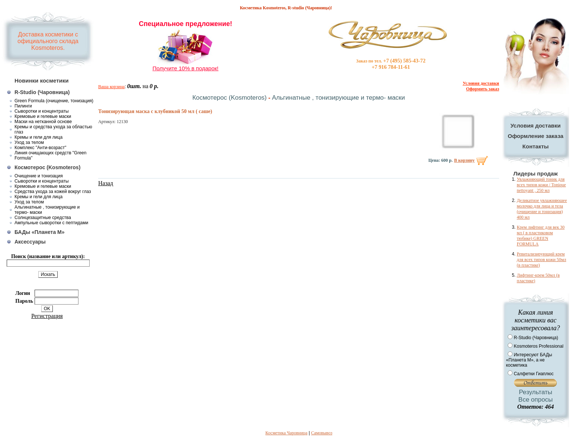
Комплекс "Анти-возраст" (40, 147)
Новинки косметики (42, 80)
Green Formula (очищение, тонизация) (54, 100)
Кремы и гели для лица (38, 137)
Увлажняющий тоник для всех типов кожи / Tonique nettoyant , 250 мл (541, 185)
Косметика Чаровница (287, 432)
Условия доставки (535, 125)
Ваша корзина (111, 86)
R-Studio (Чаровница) (42, 92)
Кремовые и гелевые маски (43, 116)
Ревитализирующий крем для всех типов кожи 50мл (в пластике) (541, 259)
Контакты (536, 146)
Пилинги (23, 106)
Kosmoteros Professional (538, 346)
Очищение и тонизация (39, 176)
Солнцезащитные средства (43, 217)
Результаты (535, 392)
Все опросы (535, 399)
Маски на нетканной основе (43, 121)
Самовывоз (321, 432)
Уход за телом (29, 142)
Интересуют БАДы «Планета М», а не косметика (529, 360)
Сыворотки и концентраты (42, 111)
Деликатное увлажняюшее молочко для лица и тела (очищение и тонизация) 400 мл (542, 209)
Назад (105, 183)
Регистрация (47, 316)
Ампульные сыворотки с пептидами (51, 222)
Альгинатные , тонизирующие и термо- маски (338, 97)
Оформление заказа (535, 136)
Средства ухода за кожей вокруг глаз (53, 191)
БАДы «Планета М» (40, 232)
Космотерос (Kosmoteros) (47, 167)
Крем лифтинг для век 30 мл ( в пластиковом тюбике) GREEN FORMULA (540, 236)
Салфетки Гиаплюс (533, 373)
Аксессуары (30, 242)
